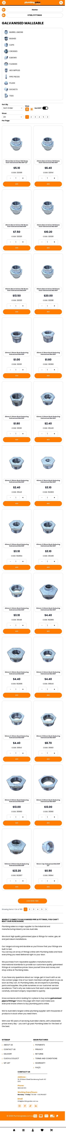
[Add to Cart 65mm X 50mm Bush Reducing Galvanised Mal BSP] (48, 759)
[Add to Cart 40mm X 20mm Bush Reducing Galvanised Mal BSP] (16, 567)
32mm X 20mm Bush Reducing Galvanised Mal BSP (48, 417)
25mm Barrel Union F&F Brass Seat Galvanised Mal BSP (16, 225)
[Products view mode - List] (31, 109)
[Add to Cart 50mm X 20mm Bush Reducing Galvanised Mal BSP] (48, 631)
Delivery (8, 1054)
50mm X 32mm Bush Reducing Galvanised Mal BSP (48, 673)
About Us (8, 1045)
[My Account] (32, 1130)
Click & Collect (11, 1058)
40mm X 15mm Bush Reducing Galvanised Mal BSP (48, 481)
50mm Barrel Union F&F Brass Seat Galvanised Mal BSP (48, 289)
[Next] (47, 117)
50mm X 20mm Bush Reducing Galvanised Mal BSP (48, 609)
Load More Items (32, 901)
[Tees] (32, 96)
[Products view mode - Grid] (27, 109)
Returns (39, 1054)
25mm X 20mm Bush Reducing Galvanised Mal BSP (17, 417)
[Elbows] (32, 57)
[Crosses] (32, 51)
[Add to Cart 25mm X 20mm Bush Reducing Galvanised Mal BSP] (16, 439)
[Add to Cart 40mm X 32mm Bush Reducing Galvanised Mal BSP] (16, 631)
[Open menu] (4, 2)
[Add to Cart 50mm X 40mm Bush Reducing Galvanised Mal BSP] (16, 759)
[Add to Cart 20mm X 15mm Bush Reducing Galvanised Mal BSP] (16, 375)
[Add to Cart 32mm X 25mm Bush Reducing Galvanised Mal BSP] (16, 503)
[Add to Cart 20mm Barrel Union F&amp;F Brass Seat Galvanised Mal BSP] (48, 184)
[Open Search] (61, 2)
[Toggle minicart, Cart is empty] (51, 1130)
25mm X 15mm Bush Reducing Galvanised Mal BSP (48, 353)
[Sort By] (13, 108)
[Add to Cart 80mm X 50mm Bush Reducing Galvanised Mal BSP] (16, 823)
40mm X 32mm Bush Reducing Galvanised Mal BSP (17, 609)
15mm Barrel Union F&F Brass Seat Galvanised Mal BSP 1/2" (16, 161)
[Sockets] (32, 89)
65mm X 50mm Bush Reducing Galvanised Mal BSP (48, 737)
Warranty (40, 1063)
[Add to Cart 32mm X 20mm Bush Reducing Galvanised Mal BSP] (48, 439)
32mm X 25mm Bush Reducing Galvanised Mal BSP (16, 481)
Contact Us (9, 1049)
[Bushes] (32, 38)
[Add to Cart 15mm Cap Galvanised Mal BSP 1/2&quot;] (48, 886)
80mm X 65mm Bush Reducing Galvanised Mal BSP (48, 800)
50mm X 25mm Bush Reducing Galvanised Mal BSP (17, 673)
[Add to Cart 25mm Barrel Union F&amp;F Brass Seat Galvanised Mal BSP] (16, 247)
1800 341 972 (22, 1088)
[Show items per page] (13, 116)
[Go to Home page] (32, 2)
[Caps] (32, 45)
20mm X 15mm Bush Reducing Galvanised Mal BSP (16, 353)
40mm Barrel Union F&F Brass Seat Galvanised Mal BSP (16, 289)
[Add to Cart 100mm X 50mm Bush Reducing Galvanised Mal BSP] (16, 886)
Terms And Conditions (46, 1058)
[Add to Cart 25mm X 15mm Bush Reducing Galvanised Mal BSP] (48, 375)
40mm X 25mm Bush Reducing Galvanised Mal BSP (48, 545)
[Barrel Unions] (32, 32)
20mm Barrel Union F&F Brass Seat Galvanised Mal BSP (48, 161)
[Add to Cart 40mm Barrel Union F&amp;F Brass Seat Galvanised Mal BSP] (16, 311)
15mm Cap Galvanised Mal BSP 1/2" (48, 864)
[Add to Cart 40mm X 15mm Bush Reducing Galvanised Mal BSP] (48, 503)
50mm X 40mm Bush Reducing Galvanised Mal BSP (17, 737)
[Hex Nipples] (32, 70)
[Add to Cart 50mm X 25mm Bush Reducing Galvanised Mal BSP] (16, 695)
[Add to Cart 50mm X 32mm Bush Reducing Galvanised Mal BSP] (48, 695)
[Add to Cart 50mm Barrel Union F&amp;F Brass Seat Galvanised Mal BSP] (48, 311)
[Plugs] (32, 83)
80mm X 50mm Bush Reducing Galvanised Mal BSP (17, 800)
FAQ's (37, 1067)
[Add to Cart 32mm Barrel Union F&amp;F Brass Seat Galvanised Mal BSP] (48, 247)
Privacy (39, 1049)
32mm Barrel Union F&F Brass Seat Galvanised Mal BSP (48, 225)
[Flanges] (32, 64)
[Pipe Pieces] (32, 77)
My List (7, 1063)
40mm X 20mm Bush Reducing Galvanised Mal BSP (17, 545)
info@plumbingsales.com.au (28, 1101)
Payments (40, 1045)
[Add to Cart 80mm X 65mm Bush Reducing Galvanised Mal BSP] (48, 823)
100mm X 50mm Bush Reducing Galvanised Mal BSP (16, 864)
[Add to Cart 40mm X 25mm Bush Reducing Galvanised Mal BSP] (48, 567)
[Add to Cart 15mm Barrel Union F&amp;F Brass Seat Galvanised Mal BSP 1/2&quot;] (16, 184)
